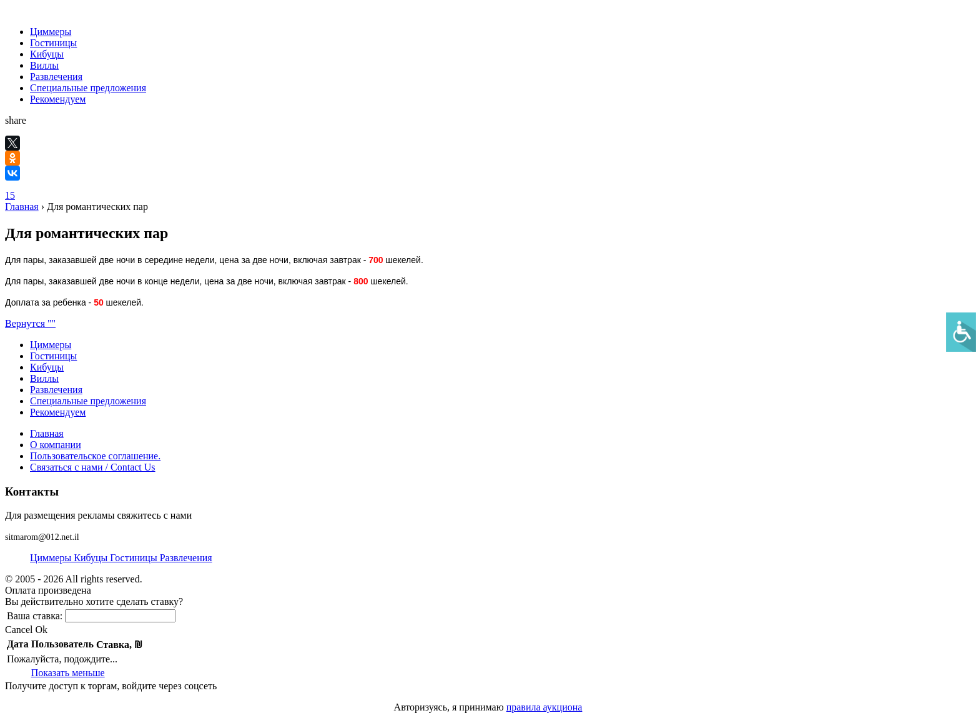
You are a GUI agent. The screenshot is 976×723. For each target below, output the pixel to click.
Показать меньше (68, 672)
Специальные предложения (88, 87)
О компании (55, 444)
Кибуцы (47, 54)
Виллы (44, 65)
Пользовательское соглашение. (95, 456)
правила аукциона (544, 707)
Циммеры (50, 31)
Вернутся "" (30, 323)
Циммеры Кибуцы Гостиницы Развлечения (121, 557)
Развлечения (56, 76)
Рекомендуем (58, 99)
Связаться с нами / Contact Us (92, 467)
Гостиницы (53, 42)
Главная (22, 206)
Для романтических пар (97, 206)
